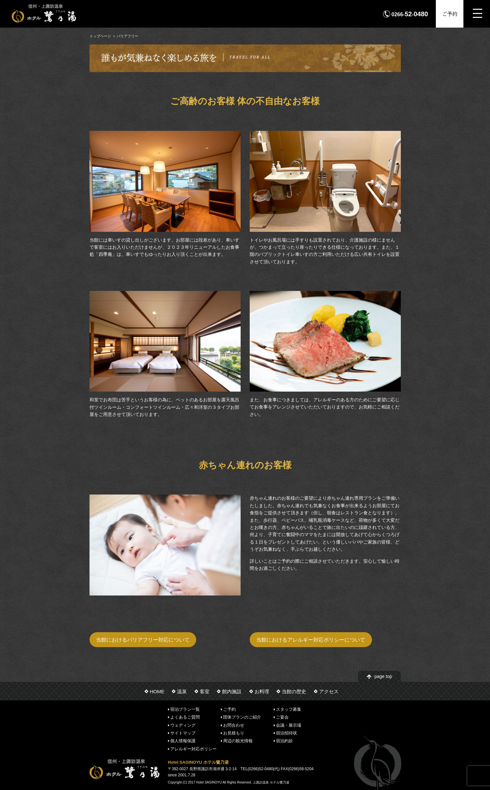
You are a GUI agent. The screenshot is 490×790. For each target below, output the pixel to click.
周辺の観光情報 (238, 740)
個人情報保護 (183, 740)
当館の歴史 (294, 691)
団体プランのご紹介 (242, 717)
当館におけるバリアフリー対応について (142, 640)
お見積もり (233, 733)
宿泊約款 (284, 740)
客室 (204, 691)
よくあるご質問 (185, 717)
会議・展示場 (288, 724)
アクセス (329, 691)
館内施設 (232, 691)
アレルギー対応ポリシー (193, 748)
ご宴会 (282, 717)
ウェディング (183, 724)
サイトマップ (183, 733)
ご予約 (450, 14)
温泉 (182, 691)
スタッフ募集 (288, 709)
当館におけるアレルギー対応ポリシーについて (310, 640)
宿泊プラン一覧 (185, 709)
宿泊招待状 (286, 733)
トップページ (100, 36)
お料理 (262, 691)
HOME (157, 691)
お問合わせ (233, 724)
